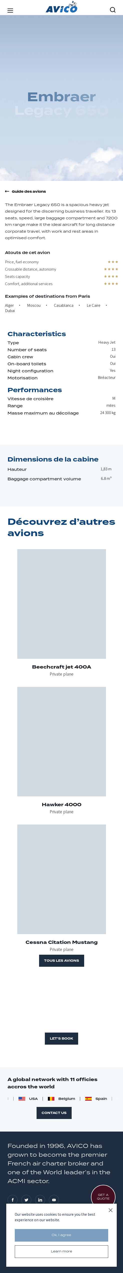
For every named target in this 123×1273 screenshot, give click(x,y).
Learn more (61, 1251)
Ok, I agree (61, 1235)
